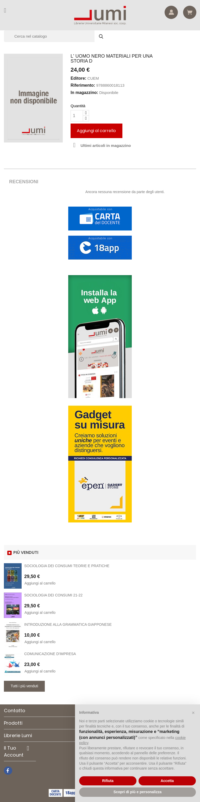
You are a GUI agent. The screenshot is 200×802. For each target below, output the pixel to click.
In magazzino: (84, 92)
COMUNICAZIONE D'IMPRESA (50, 654)
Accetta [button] (167, 781)
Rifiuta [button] (108, 781)
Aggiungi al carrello (96, 131)
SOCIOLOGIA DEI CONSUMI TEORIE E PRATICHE (66, 566)
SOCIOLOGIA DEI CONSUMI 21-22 (53, 595)
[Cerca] (56, 36)
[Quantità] (77, 115)
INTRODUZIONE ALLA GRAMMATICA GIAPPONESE (68, 624)
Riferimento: (83, 85)
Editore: (78, 78)
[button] (193, 713)
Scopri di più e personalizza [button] (137, 792)
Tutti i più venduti (24, 686)
